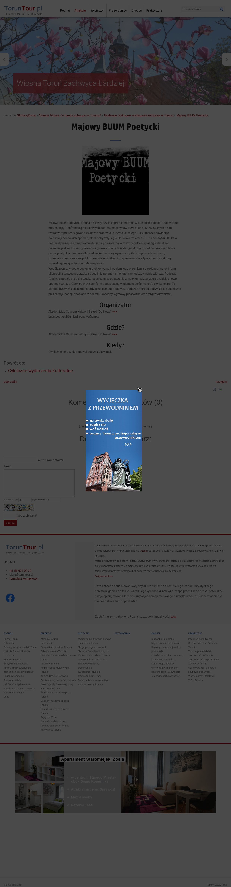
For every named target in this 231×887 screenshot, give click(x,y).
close (140, 390)
